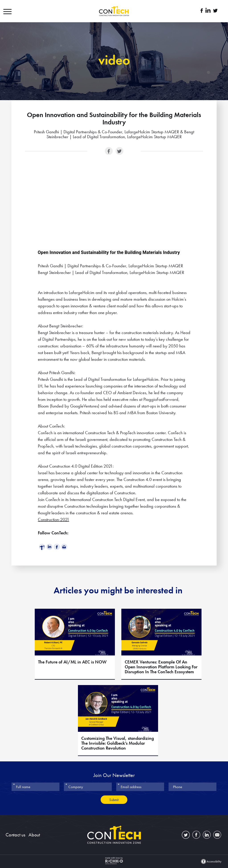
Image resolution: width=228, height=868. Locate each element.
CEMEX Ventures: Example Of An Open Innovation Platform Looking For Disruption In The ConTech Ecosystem (161, 667)
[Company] (88, 787)
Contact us (15, 834)
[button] (12, 11)
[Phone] (192, 787)
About (34, 834)
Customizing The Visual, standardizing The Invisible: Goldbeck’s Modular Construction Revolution (117, 743)
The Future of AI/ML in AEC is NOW (72, 662)
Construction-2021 (53, 519)
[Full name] (35, 787)
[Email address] (140, 787)
